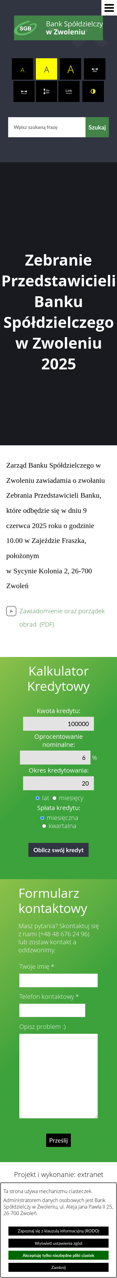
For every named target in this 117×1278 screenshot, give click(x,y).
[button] (109, 7)
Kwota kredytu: (58, 711)
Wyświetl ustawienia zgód (58, 1243)
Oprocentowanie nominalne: (58, 741)
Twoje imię (34, 967)
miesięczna (62, 818)
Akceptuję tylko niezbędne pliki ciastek (59, 1255)
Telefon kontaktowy (46, 997)
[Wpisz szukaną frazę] (46, 127)
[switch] (94, 68)
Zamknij (58, 1267)
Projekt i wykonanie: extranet (58, 1174)
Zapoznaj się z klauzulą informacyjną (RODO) (58, 1230)
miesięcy (71, 798)
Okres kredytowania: (59, 770)
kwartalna (62, 826)
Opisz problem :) (42, 1027)
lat (45, 798)
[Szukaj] (97, 127)
